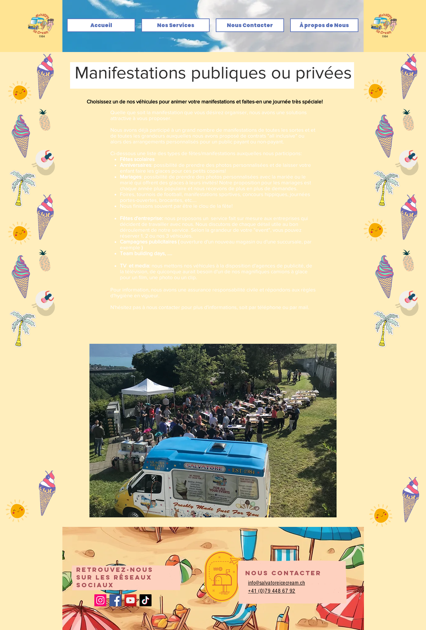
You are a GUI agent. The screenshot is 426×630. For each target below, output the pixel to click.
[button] (213, 430)
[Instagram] (100, 600)
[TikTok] (146, 600)
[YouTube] (130, 600)
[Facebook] (115, 600)
